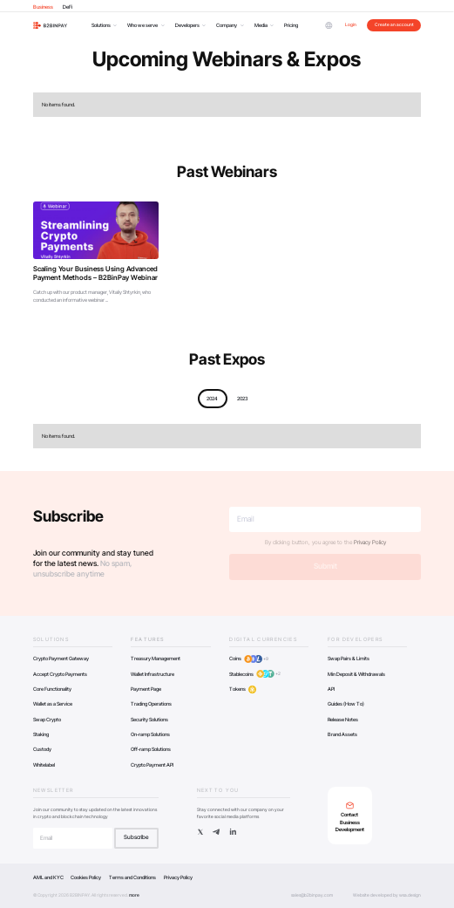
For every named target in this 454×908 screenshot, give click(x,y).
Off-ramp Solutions (151, 749)
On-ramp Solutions (150, 734)
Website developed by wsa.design (387, 895)
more (134, 895)
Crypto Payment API (152, 764)
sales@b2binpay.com (312, 895)
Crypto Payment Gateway (61, 658)
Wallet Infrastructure (152, 674)
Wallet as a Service (52, 703)
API (331, 689)
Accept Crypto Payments (60, 674)
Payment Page (146, 689)
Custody (42, 749)
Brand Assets (342, 734)
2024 (212, 398)
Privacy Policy (370, 542)
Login (350, 24)
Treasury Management (155, 658)
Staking (41, 734)
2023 (242, 398)
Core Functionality (52, 689)
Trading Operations (151, 703)
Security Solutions (149, 719)
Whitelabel (44, 764)
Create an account (394, 24)
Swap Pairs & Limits (348, 658)
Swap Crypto (47, 719)
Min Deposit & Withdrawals (356, 674)
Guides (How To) (346, 703)
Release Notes (343, 719)
